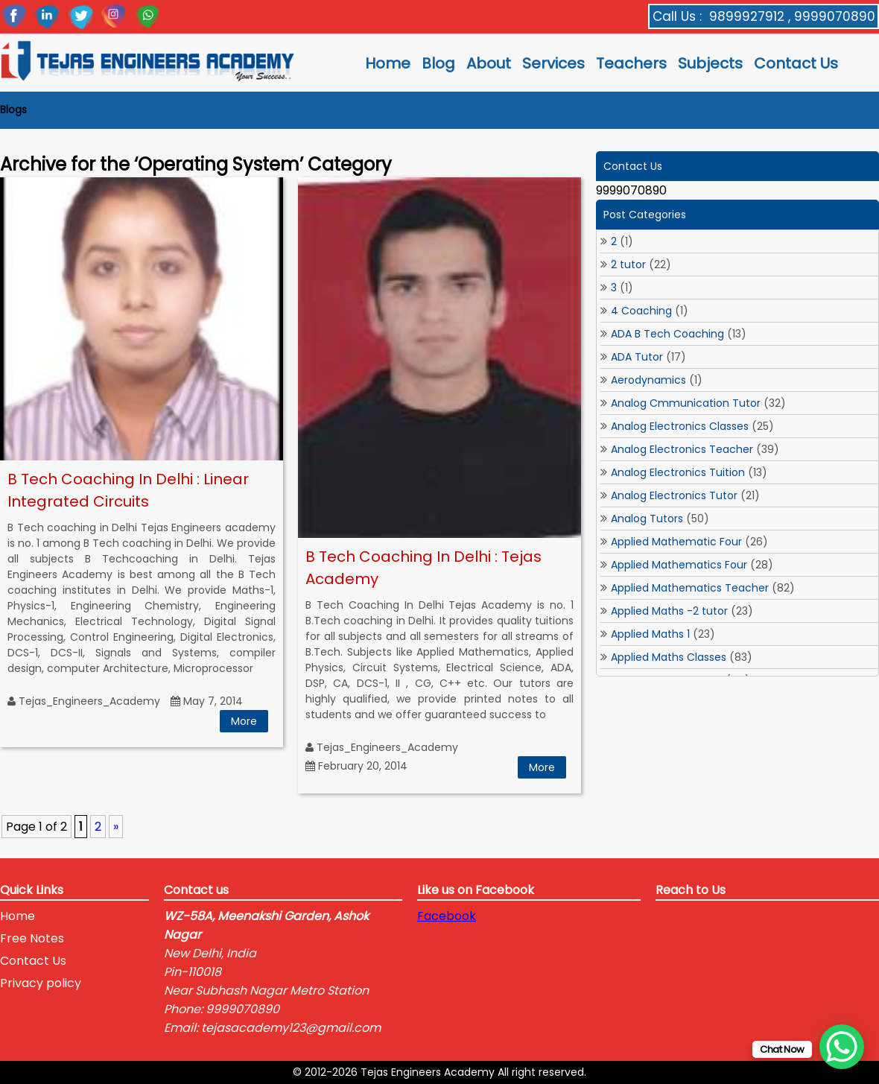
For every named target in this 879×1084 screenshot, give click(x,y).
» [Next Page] (115, 826)
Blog (438, 63)
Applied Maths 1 (650, 634)
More (244, 721)
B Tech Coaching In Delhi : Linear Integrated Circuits (128, 490)
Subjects (710, 63)
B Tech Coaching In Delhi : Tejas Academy (423, 567)
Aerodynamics (648, 380)
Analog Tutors (647, 518)
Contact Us (796, 63)
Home (387, 63)
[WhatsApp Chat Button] (841, 1046)
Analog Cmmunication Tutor (686, 403)
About (488, 63)
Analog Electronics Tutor (674, 495)
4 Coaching (641, 310)
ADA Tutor (637, 356)
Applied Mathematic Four (676, 541)
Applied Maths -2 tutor (669, 610)
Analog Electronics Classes (680, 426)
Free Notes (32, 938)
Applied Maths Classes (668, 657)
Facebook (446, 916)
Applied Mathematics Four (679, 564)
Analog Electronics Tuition (678, 472)
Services (553, 63)
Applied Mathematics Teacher (690, 587)
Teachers (631, 63)
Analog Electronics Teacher (682, 449)
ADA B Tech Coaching (667, 333)
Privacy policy (40, 983)
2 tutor (628, 264)
